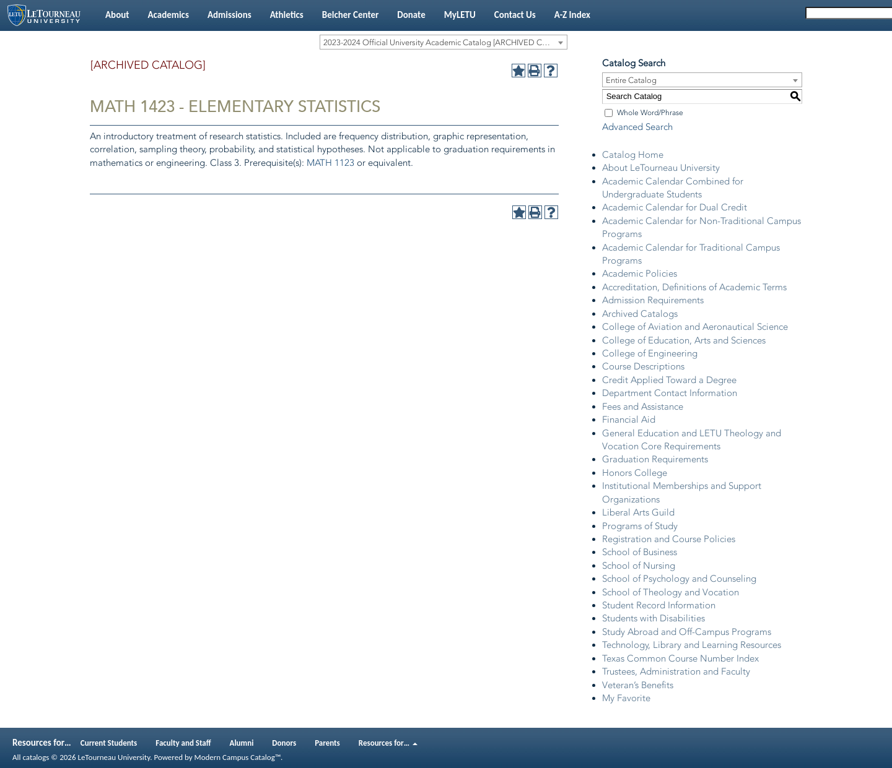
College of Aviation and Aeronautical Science (695, 326)
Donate (411, 14)
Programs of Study (640, 526)
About (117, 14)
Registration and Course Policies (668, 539)
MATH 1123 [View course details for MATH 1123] (330, 162)
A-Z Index (572, 14)
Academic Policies (639, 273)
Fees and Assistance (642, 406)
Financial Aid (628, 419)
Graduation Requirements (655, 459)
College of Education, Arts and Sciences (684, 340)
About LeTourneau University (661, 167)
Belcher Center (350, 14)
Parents (327, 743)
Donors (284, 743)
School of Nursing (638, 565)
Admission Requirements (653, 300)
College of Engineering (649, 353)
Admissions (229, 14)
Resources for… (388, 743)
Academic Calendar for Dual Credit (674, 207)
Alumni (242, 743)
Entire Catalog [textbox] (631, 80)
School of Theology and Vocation (670, 592)
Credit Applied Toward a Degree (669, 380)
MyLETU (460, 14)
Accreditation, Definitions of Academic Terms (694, 287)
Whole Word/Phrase (650, 112)
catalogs (35, 757)
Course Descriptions (643, 366)
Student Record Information (658, 605)
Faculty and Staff (183, 743)
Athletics (287, 14)
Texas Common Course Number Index (680, 658)
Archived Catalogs (640, 313)
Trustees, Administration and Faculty (676, 671)
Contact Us (515, 14)
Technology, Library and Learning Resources (691, 644)
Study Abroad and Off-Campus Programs (686, 631)
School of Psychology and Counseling (679, 578)
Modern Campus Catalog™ (238, 757)
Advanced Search (637, 126)
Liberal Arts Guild (638, 512)
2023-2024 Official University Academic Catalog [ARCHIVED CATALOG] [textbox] (445, 42)
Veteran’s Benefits (637, 685)
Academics (167, 14)
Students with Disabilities (653, 618)
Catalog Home (632, 154)
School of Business (639, 552)
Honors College (634, 472)
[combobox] (443, 42)
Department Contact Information (669, 393)
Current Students (109, 743)
